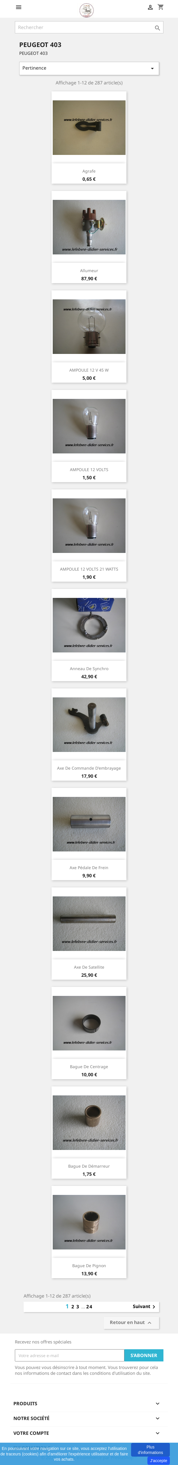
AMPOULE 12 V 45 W (89, 370)
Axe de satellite (89, 967)
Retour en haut (131, 1323)
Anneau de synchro (89, 668)
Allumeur (89, 270)
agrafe (89, 171)
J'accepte (158, 1460)
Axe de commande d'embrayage (89, 768)
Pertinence (89, 68)
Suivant (145, 1306)
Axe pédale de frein (89, 867)
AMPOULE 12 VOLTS (89, 469)
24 (89, 1306)
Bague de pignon (89, 1265)
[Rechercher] (89, 27)
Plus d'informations (150, 1450)
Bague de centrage (89, 1066)
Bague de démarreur (89, 1166)
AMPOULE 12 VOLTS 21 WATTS (89, 569)
